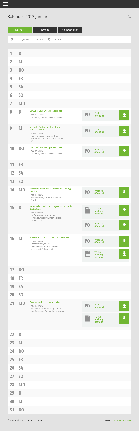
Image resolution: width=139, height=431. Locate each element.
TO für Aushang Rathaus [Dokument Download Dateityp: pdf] (98, 211)
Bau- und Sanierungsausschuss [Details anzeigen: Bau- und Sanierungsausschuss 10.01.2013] (46, 147)
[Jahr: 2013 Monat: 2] (49, 39)
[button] (124, 115)
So (21, 95)
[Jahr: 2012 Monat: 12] (12, 39)
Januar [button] (26, 39)
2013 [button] (39, 39)
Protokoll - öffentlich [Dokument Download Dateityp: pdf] (100, 114)
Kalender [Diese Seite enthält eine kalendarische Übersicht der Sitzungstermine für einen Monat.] (19, 29)
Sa (21, 87)
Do (21, 70)
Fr (21, 78)
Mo (22, 103)
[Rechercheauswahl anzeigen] (128, 16)
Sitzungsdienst (121, 420)
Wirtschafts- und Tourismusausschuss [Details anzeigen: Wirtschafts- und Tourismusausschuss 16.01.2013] (49, 237)
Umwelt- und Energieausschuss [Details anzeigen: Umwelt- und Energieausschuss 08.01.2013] (46, 110)
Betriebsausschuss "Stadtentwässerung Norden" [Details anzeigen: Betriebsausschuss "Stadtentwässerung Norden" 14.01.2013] (50, 190)
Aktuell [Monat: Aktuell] (58, 39)
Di (21, 53)
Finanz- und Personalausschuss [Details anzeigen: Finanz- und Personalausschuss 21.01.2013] (46, 302)
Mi (21, 61)
